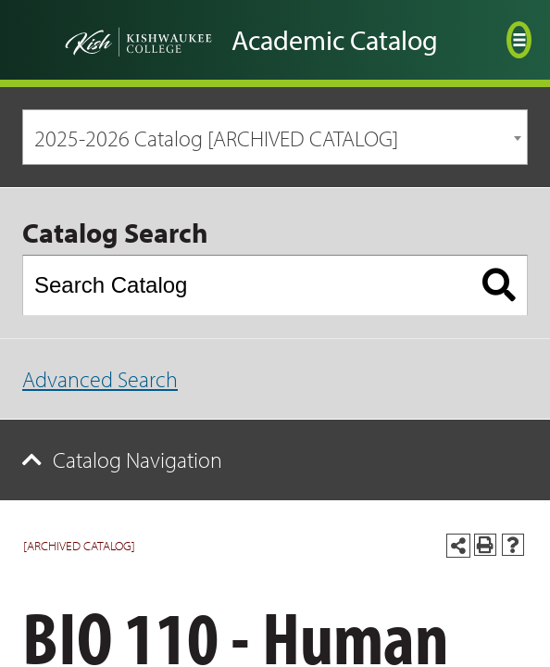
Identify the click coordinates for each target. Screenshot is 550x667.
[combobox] (275, 137)
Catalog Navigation (137, 459)
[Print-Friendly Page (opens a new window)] (485, 545)
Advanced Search (100, 379)
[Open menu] (518, 39)
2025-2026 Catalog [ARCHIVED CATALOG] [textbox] (216, 138)
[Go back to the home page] (116, 40)
